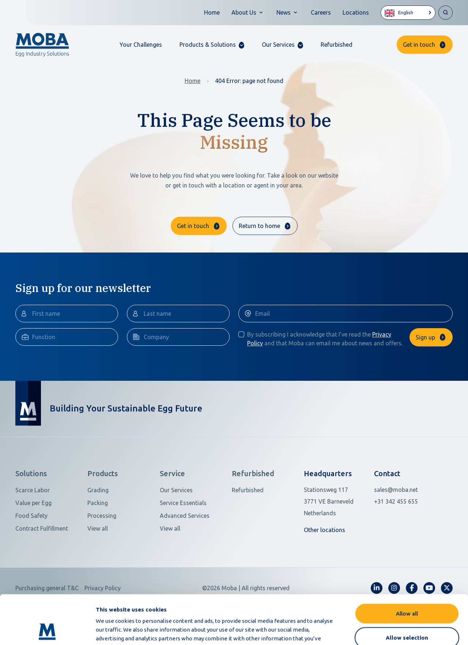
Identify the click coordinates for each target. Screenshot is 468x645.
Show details (387, 630)
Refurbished (336, 44)
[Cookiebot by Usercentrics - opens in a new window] (47, 630)
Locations (356, 12)
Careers (321, 12)
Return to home (259, 226)
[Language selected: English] (408, 12)
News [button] (283, 12)
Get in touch (419, 44)
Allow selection (407, 591)
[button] (212, 45)
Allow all (407, 567)
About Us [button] (243, 12)
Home (212, 12)
